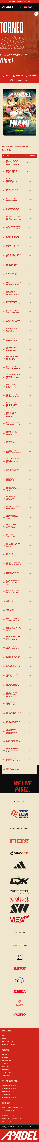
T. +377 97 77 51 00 (8, 1110)
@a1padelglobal (9, 1085)
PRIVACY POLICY (7, 1041)
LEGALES (5, 1038)
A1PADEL (5, 1054)
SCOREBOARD (6, 1072)
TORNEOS (5, 1063)
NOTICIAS (5, 1066)
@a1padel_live (8, 1091)
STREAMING (6, 1075)
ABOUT (4, 1035)
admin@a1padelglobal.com (12, 1107)
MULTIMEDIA (6, 1069)
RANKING (5, 1057)
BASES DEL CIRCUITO (9, 1044)
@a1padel (6, 1094)
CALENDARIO (6, 1060)
